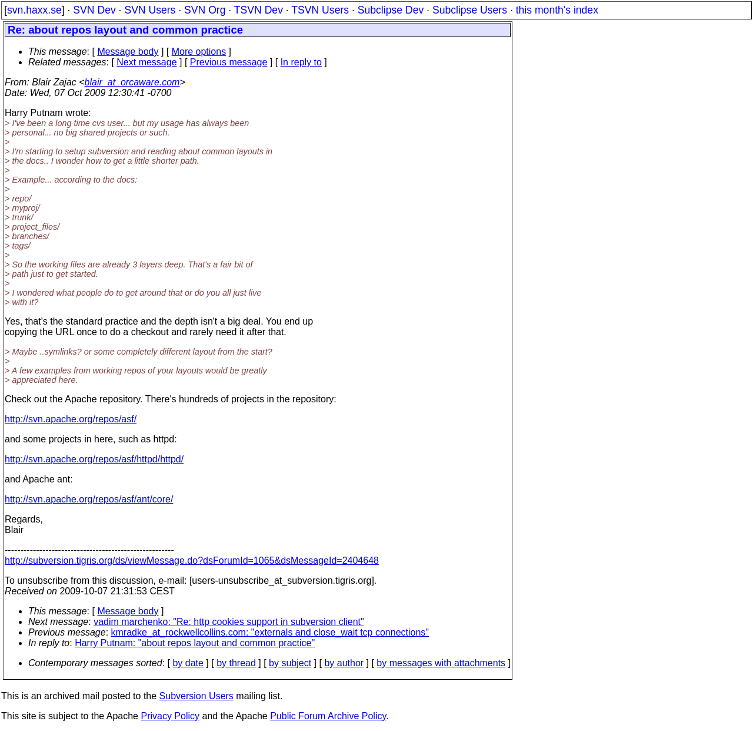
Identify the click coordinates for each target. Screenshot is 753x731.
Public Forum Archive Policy (328, 716)
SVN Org (204, 10)
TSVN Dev (258, 10)
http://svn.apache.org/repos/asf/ (70, 419)
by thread (236, 663)
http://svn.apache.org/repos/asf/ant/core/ (89, 499)
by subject (290, 663)
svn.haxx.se (34, 10)
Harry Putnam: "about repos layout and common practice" (195, 643)
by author (344, 663)
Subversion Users (196, 696)
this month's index (557, 10)
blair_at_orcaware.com (132, 82)
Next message (146, 62)
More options (199, 52)
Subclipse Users (469, 10)
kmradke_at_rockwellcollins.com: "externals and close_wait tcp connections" (270, 632)
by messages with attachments (440, 663)
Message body (127, 52)
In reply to (301, 62)
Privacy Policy (170, 716)
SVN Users (149, 10)
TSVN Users (320, 10)
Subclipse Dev (391, 10)
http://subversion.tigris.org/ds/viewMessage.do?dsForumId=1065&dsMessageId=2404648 (192, 560)
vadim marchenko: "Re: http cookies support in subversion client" (229, 622)
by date (187, 663)
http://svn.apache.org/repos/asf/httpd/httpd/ (94, 459)
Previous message (229, 62)
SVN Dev (94, 10)
